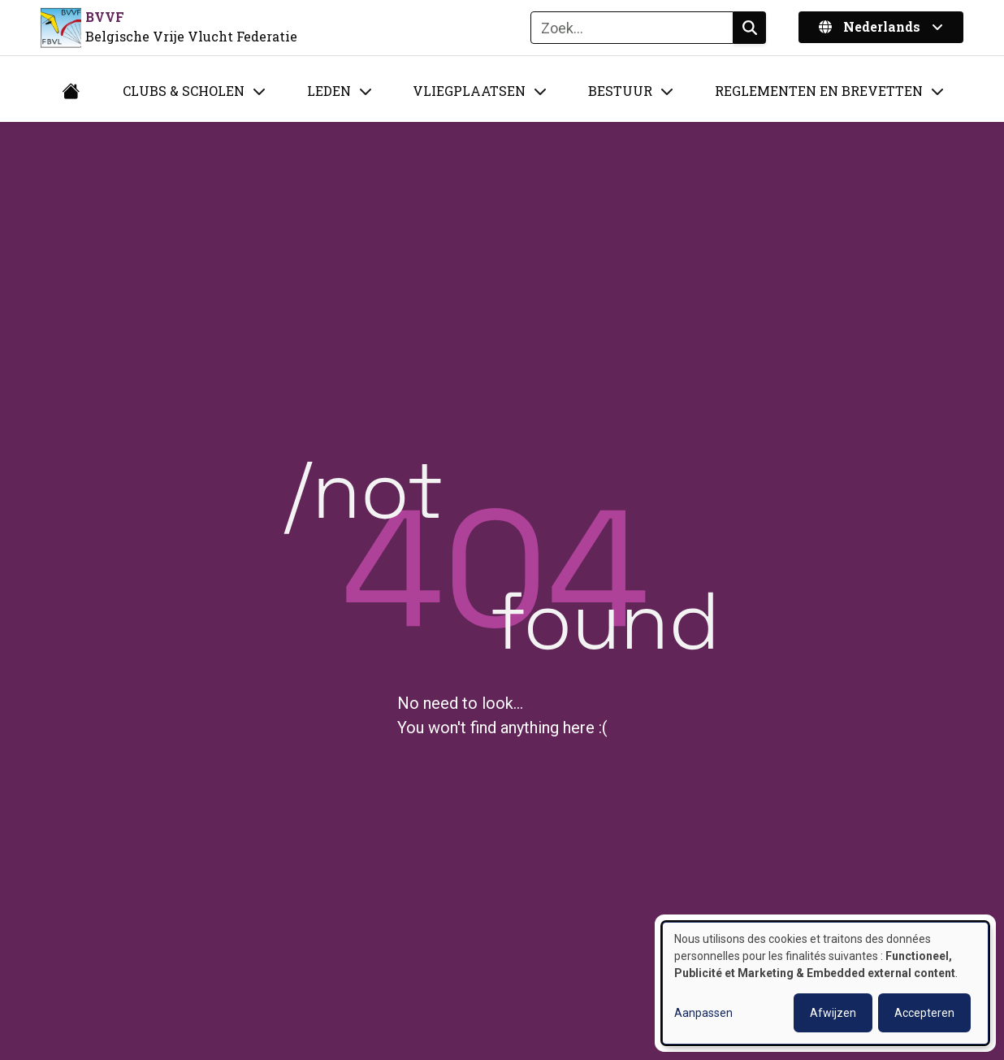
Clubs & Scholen (184, 90)
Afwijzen (833, 1012)
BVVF (104, 16)
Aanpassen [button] (703, 1012)
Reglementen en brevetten (819, 90)
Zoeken (750, 27)
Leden (329, 90)
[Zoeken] (632, 27)
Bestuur (620, 90)
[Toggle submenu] (259, 91)
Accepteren (924, 1012)
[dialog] (825, 983)
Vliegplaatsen (469, 90)
